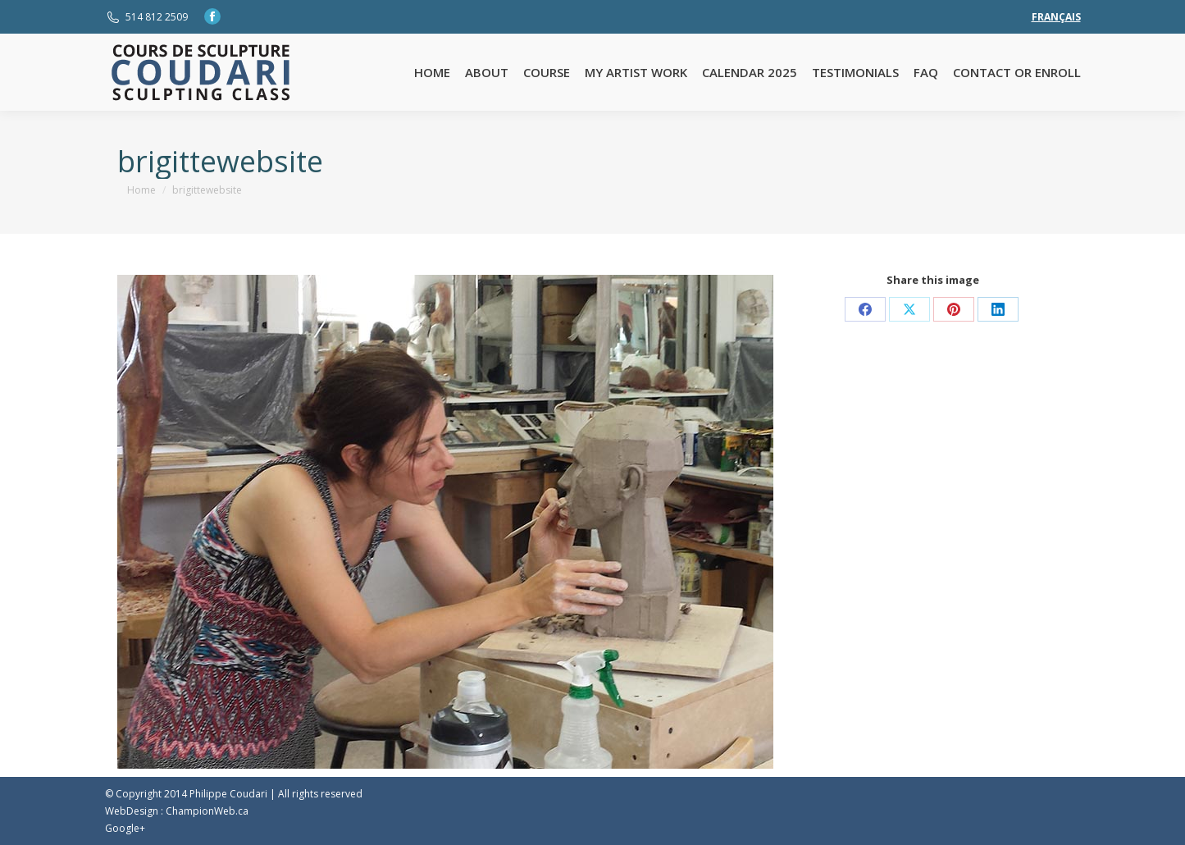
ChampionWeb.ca (207, 811)
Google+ (125, 828)
